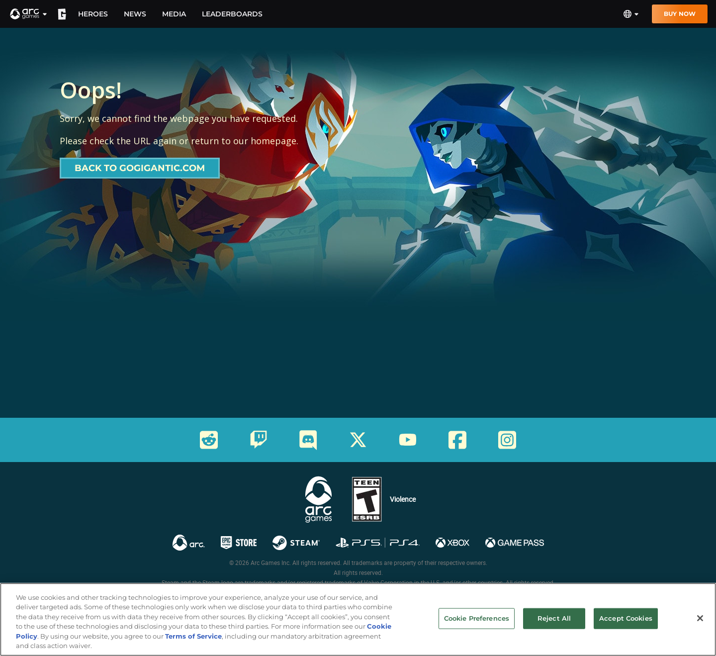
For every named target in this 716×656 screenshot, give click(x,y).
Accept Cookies (625, 626)
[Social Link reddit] (209, 440)
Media (174, 13)
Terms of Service (193, 644)
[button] (29, 14)
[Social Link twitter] (358, 440)
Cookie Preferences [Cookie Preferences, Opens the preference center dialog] (476, 626)
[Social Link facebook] (457, 440)
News (135, 13)
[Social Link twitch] (259, 440)
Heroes (93, 13)
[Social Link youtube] (408, 440)
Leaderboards (232, 13)
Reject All (554, 626)
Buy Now (680, 13)
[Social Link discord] (308, 440)
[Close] (700, 626)
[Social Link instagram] (507, 440)
